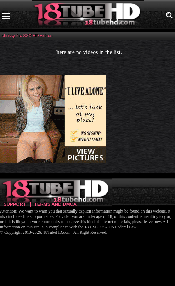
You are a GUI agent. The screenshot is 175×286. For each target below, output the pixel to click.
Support (15, 204)
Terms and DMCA (55, 204)
